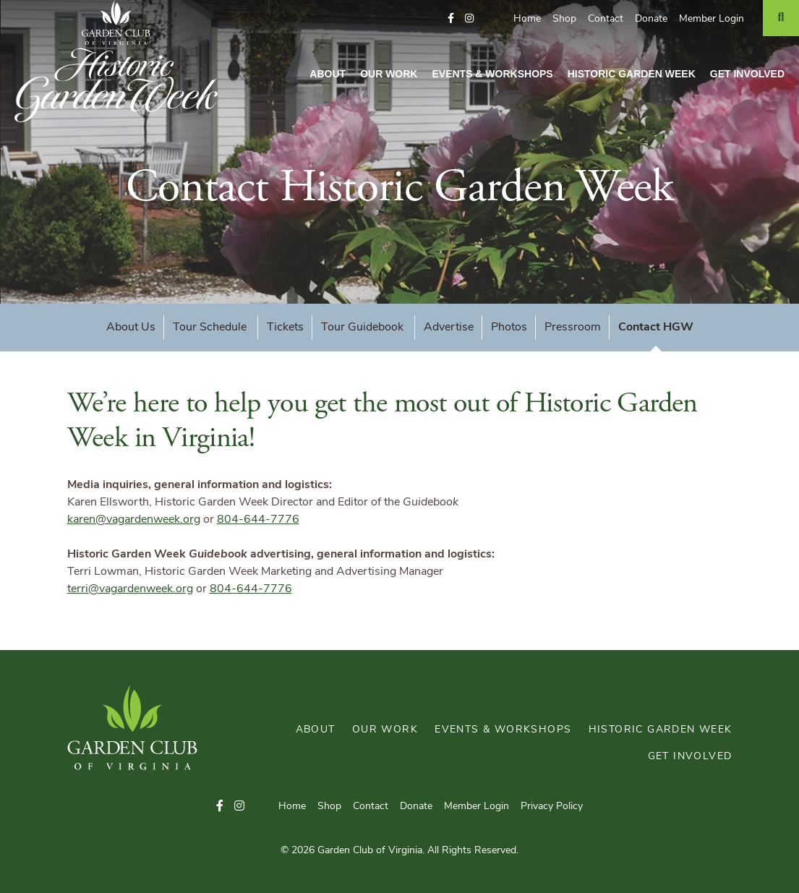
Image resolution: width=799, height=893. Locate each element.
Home (527, 19)
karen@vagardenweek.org (133, 520)
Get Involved (747, 74)
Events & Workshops (492, 74)
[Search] (781, 18)
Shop (564, 19)
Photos (509, 327)
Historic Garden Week (632, 74)
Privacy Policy (552, 806)
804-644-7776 (258, 520)
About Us (130, 327)
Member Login (711, 19)
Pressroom (572, 327)
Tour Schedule (211, 327)
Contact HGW (655, 327)
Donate (651, 19)
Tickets (285, 327)
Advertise (449, 327)
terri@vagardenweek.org (130, 589)
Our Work (388, 74)
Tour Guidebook (363, 327)
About (327, 74)
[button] (451, 19)
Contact (605, 19)
